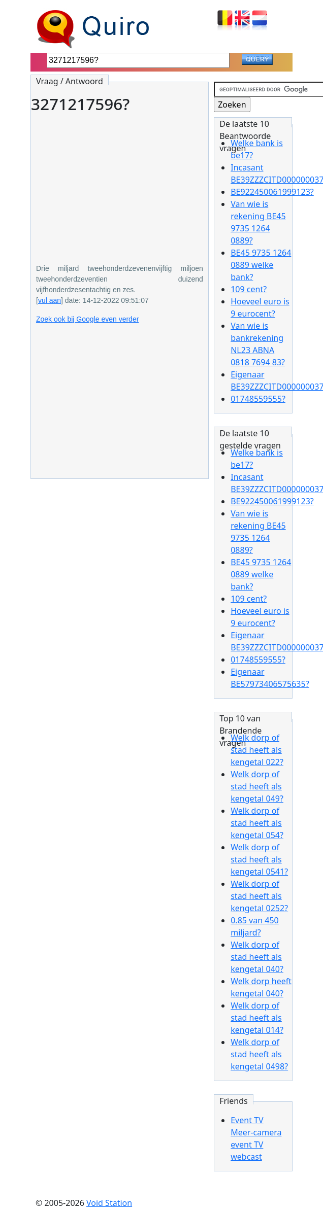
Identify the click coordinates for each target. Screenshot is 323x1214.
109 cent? (249, 289)
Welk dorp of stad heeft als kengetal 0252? (259, 896)
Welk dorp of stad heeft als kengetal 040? (257, 957)
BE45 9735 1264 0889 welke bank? (261, 265)
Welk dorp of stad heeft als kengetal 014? (257, 1017)
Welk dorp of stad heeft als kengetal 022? (257, 750)
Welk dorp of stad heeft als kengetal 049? (257, 786)
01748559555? (258, 398)
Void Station (109, 1202)
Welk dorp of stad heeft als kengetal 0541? (259, 859)
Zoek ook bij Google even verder (87, 319)
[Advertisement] (119, 181)
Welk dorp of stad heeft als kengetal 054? (257, 823)
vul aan (49, 300)
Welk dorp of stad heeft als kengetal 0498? (259, 1054)
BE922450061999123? (272, 191)
